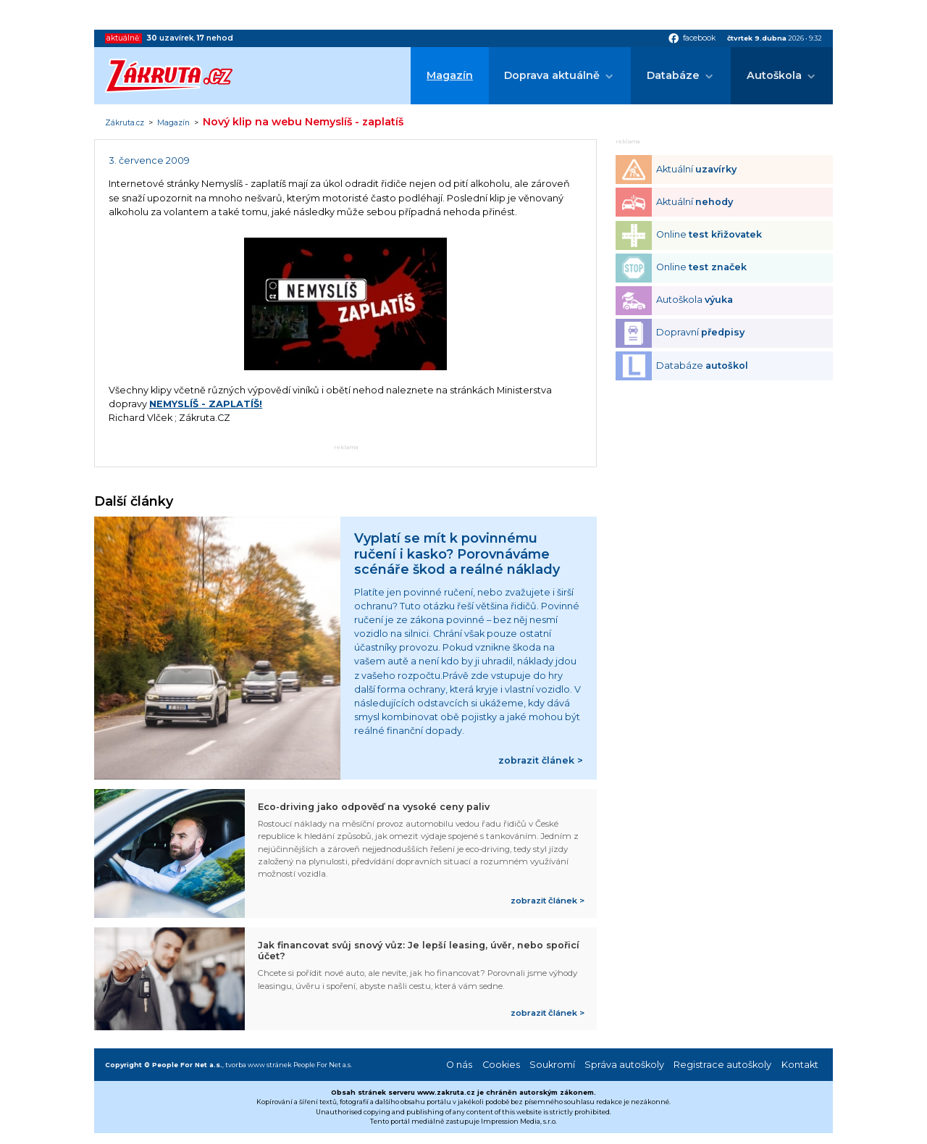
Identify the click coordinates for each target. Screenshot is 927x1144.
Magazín (450, 75)
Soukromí (552, 1064)
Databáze (673, 75)
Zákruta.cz (124, 123)
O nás (459, 1064)
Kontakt (799, 1064)
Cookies (501, 1064)
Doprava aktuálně (552, 75)
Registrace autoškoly (722, 1064)
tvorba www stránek (258, 1065)
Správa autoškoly (624, 1064)
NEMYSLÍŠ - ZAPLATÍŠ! (205, 403)
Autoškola (774, 75)
